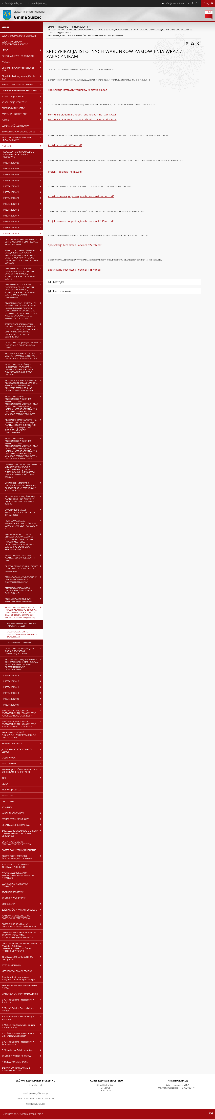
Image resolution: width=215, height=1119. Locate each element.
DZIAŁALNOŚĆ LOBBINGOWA (15, 125)
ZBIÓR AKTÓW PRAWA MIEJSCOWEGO (22, 910)
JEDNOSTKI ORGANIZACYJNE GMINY (22, 131)
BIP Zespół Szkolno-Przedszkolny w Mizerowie (22, 1018)
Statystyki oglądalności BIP (177, 1085)
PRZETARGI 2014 (23, 233)
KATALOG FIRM (22, 763)
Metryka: (56, 282)
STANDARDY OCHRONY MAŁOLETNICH (20, 993)
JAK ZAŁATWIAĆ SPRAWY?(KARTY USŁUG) (22, 750)
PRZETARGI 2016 (23, 221)
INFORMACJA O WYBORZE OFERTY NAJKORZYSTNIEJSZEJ (21, 624)
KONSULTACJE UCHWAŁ (22, 96)
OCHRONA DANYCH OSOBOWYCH (18, 56)
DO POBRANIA (22, 904)
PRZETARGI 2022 (23, 186)
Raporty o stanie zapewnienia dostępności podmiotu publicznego (22, 978)
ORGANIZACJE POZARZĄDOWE (22, 825)
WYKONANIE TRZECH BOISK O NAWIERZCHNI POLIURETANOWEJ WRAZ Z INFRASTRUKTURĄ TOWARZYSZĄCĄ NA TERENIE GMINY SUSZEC (24, 274)
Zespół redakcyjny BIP (35, 1104)
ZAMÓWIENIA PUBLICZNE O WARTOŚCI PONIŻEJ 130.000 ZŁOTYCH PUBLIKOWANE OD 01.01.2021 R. (22, 724)
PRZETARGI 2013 (23, 675)
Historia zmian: (61, 291)
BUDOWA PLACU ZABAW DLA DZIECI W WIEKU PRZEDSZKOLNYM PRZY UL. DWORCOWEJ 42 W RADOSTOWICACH (24, 356)
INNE (22, 778)
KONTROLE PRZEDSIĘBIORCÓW (22, 1056)
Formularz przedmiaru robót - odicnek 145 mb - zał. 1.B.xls (82, 119)
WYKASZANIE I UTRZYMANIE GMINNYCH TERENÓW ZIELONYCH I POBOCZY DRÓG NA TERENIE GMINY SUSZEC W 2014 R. (24, 486)
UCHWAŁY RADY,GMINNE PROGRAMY (22, 90)
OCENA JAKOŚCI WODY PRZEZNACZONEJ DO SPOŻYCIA (16, 843)
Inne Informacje (177, 1080)
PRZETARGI (22, 146)
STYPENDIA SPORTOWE (13, 892)
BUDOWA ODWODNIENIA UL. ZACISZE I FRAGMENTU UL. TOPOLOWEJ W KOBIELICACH (24, 568)
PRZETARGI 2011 (23, 687)
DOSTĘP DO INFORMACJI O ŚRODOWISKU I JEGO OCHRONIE (22, 857)
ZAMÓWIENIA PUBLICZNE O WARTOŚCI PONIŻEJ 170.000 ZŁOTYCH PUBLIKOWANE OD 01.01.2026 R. (22, 713)
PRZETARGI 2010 (23, 693)
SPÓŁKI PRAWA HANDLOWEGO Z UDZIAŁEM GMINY (22, 139)
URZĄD (22, 50)
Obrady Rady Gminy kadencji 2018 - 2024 (22, 77)
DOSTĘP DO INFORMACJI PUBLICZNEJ (19, 850)
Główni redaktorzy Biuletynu (35, 1080)
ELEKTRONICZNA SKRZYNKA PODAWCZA (15, 885)
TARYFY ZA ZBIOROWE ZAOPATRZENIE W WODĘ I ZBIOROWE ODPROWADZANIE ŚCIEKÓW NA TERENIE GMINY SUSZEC (22, 947)
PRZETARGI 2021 (23, 192)
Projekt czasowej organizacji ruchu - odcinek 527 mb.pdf (81, 196)
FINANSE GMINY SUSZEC (22, 108)
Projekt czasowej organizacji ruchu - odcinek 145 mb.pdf (81, 221)
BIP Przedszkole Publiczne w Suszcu (22, 1050)
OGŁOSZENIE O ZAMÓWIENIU (19, 642)
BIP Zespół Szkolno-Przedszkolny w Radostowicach (22, 1043)
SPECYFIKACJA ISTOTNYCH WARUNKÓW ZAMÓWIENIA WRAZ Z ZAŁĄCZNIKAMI (22, 634)
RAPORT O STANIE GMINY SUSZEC (22, 84)
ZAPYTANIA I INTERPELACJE (22, 114)
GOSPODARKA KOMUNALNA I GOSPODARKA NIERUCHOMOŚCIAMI (22, 925)
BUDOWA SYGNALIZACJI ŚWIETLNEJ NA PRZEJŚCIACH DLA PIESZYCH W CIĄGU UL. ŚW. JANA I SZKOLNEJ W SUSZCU (24, 500)
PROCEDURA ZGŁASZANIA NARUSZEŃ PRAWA (19, 986)
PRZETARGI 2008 (23, 699)
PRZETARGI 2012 (23, 681)
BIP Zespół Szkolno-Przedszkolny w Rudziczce (22, 1001)
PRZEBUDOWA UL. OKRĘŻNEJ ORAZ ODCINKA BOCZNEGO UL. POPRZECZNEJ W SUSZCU (24, 651)
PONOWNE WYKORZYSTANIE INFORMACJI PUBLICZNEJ (15, 865)
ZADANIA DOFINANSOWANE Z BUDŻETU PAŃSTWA (22, 1069)
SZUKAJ (5, 783)
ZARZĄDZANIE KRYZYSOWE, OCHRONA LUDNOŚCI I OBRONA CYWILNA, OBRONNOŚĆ (22, 833)
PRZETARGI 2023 (23, 180)
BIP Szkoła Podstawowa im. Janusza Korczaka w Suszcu (22, 1026)
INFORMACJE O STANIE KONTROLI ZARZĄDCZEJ (22, 958)
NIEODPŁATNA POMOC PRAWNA (17, 971)
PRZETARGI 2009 (23, 705)
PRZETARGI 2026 (23, 163)
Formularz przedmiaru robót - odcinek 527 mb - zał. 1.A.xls (82, 114)
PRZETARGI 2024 (23, 174)
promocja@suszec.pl (38, 1093)
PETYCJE (22, 120)
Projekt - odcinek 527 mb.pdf (65, 145)
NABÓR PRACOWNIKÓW (22, 813)
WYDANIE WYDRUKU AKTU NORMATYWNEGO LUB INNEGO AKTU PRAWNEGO (19, 875)
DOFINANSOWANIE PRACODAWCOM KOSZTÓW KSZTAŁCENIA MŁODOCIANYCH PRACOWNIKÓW (22, 935)
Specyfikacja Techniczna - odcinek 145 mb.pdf (74, 269)
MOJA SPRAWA (22, 758)
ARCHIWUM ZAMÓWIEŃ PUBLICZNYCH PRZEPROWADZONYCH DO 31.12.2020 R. (22, 735)
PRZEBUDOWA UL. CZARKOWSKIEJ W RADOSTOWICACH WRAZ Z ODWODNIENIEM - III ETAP (24, 579)
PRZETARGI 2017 (23, 215)
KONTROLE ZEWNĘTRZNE (14, 898)
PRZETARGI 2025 (23, 168)
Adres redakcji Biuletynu (106, 1080)
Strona (51, 26)
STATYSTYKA (7, 795)
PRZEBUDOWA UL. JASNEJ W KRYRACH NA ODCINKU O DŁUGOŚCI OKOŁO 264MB (24, 345)
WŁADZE (22, 62)
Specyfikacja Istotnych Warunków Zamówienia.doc (77, 89)
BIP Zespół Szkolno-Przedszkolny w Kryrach (22, 1009)
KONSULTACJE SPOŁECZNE (22, 102)
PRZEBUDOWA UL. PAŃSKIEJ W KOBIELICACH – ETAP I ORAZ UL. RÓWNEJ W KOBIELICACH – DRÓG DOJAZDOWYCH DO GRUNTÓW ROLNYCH (24, 369)
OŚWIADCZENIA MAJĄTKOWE (22, 819)
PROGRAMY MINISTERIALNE (15, 1062)
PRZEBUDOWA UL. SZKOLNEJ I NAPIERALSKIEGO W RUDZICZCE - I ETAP (24, 557)
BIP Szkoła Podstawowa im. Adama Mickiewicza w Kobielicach (22, 1034)
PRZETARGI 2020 (23, 198)
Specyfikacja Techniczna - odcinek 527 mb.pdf (74, 245)
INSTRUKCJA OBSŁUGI (12, 789)
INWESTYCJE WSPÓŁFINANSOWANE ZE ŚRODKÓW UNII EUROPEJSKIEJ (22, 771)
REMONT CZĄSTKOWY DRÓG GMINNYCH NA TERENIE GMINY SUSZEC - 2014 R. (24, 590)
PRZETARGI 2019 (23, 204)
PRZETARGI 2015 (23, 227)
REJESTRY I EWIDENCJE (22, 743)
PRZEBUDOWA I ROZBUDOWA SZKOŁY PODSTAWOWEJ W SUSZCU (24, 600)
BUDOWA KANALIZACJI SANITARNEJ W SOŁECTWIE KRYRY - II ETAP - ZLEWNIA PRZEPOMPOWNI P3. (24, 241)
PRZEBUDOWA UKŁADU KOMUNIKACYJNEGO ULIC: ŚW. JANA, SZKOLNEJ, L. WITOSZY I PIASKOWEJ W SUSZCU (24, 524)
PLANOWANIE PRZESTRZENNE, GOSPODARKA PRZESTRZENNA (22, 917)
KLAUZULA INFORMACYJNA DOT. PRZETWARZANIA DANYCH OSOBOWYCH (18, 154)
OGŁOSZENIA (8, 801)
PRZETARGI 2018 (23, 210)
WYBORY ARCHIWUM (22, 965)
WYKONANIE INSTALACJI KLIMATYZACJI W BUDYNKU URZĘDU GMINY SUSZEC (24, 512)
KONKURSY (7, 807)
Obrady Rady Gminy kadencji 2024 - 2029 (22, 69)
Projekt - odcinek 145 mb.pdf (65, 171)
